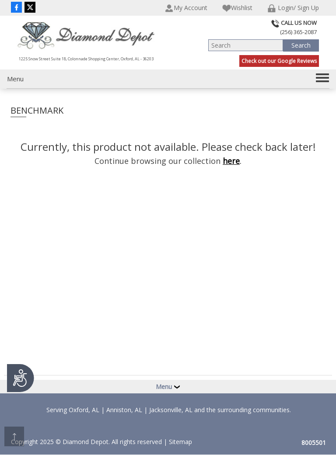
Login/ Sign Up (293, 8)
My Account (186, 8)
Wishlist (237, 8)
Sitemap (180, 442)
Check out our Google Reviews (279, 61)
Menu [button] (168, 386)
